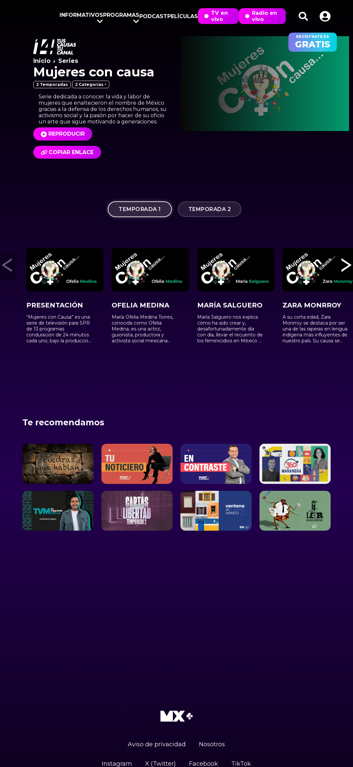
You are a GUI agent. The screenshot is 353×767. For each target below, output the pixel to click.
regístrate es (312, 42)
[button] (325, 16)
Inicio (41, 61)
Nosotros (212, 744)
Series (68, 61)
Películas (182, 16)
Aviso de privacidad (157, 744)
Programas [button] (121, 16)
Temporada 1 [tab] (140, 209)
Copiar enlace (67, 152)
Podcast (153, 16)
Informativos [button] (81, 16)
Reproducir (66, 134)
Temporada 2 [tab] (209, 209)
